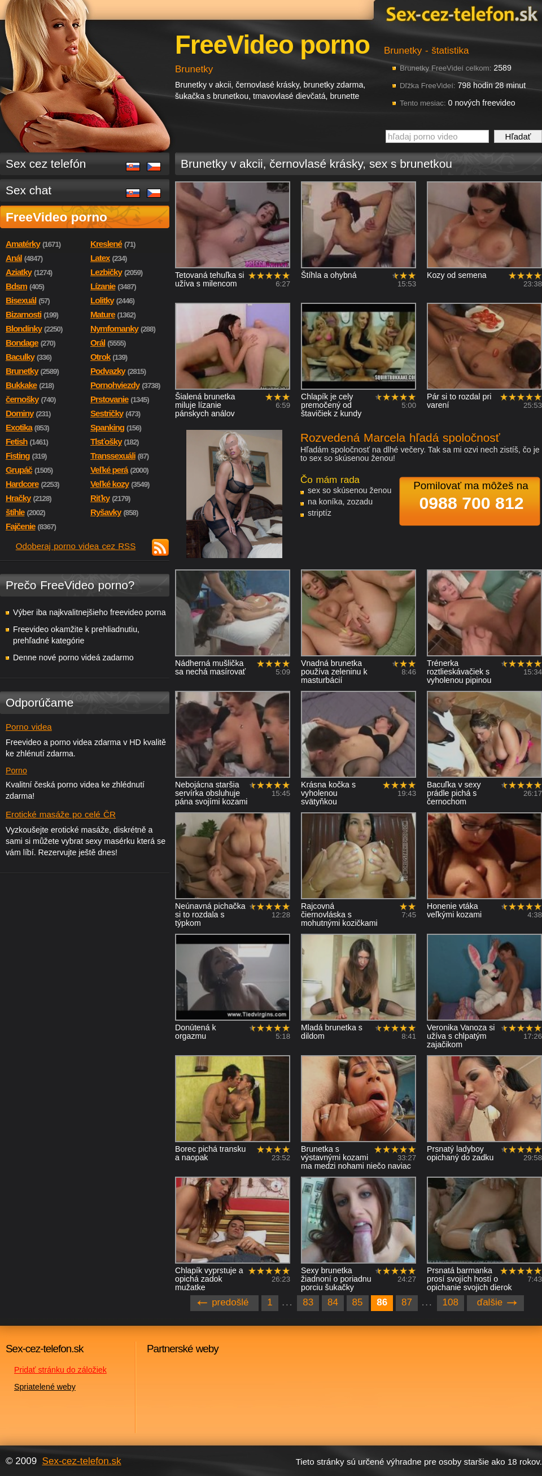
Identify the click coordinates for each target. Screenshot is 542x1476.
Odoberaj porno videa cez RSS (76, 546)
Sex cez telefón (46, 163)
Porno (16, 770)
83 (308, 1302)
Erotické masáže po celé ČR (61, 814)
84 (332, 1302)
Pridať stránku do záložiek (60, 1369)
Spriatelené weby (45, 1386)
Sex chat (28, 190)
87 (406, 1302)
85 (357, 1302)
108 (450, 1302)
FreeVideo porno (56, 217)
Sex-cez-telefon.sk (460, 13)
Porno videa (29, 727)
